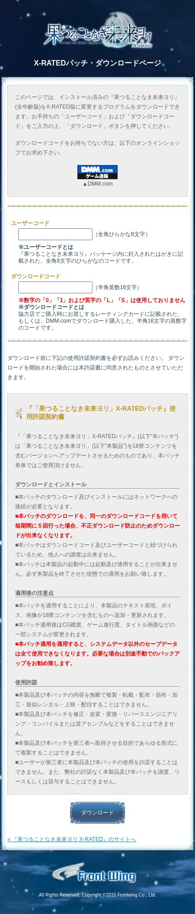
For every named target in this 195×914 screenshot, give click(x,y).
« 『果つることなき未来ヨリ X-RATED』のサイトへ (71, 839)
